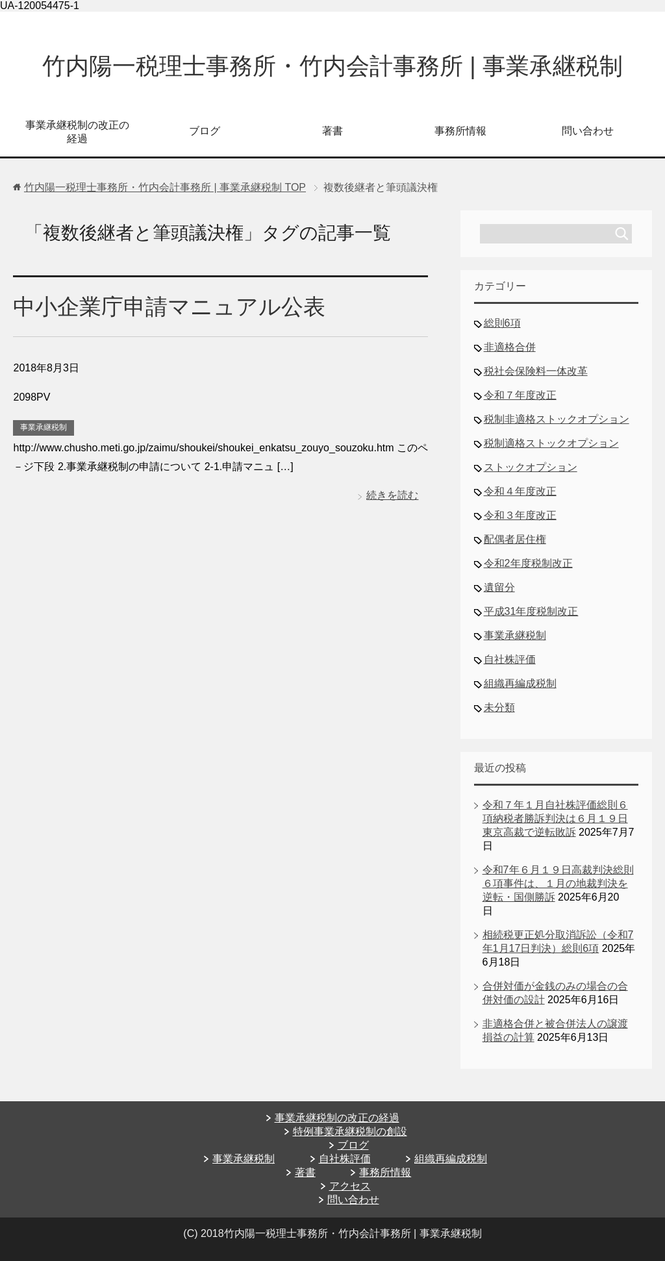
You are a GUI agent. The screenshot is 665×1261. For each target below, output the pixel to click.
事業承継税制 (43, 427)
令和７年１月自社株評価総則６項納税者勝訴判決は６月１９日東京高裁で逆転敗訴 (555, 818)
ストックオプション (530, 467)
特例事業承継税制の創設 (350, 1131)
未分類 (499, 707)
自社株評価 (510, 659)
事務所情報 (460, 130)
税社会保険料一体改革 (536, 371)
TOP (165, 187)
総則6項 (502, 323)
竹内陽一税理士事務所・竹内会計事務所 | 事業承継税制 (332, 66)
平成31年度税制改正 (531, 611)
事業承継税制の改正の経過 (77, 131)
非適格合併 (510, 347)
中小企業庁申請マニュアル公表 (169, 306)
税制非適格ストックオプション (556, 419)
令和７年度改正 (520, 395)
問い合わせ (588, 130)
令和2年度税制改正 (528, 563)
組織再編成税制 (520, 683)
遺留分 (499, 587)
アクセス (350, 1186)
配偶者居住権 (515, 539)
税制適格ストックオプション (551, 443)
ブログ (204, 130)
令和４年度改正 (520, 491)
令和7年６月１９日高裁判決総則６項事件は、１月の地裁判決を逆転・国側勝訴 (558, 883)
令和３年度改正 (520, 515)
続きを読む (392, 495)
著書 (332, 130)
